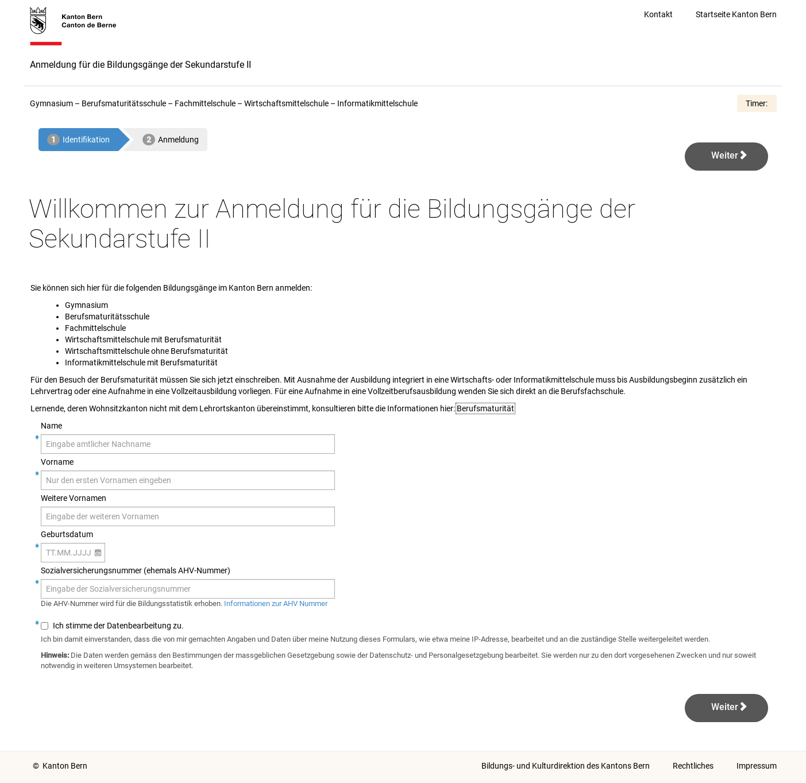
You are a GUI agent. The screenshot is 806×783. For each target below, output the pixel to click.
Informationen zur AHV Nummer (275, 603)
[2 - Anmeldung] (170, 139)
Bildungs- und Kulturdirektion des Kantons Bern (565, 765)
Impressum (756, 765)
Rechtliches (693, 765)
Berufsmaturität (485, 408)
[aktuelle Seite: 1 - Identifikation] (78, 139)
